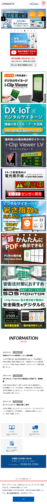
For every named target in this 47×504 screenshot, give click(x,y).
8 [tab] (35, 31)
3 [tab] (18, 31)
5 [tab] (25, 31)
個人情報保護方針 (13, 493)
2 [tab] (15, 31)
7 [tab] (32, 31)
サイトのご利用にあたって (24, 479)
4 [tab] (22, 31)
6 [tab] (28, 31)
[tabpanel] (23, 19)
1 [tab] (12, 31)
